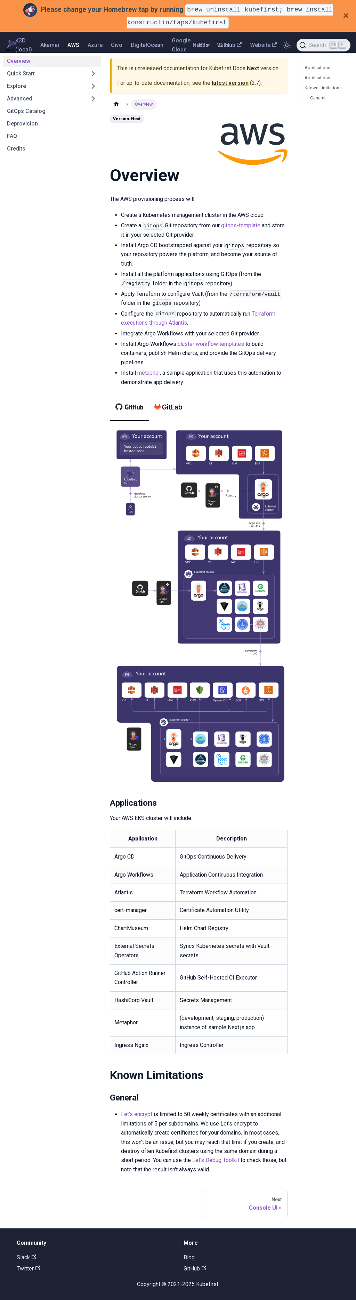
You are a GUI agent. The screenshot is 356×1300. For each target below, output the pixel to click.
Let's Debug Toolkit (215, 1160)
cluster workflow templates (211, 344)
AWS (73, 45)
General (317, 97)
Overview (18, 61)
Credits (16, 148)
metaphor (148, 372)
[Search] (323, 45)
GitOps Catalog (26, 111)
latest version (230, 83)
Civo (116, 45)
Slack (26, 1257)
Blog (189, 1257)
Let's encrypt (136, 1114)
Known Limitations (323, 87)
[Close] (346, 15)
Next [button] (198, 45)
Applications (317, 67)
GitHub (230, 45)
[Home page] (116, 104)
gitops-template (240, 225)
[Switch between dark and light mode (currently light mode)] (286, 45)
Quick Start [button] (21, 73)
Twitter (28, 1268)
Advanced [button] (19, 98)
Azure (95, 45)
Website (263, 45)
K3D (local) (23, 45)
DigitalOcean (147, 45)
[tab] (129, 407)
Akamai (49, 45)
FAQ (12, 136)
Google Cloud (181, 45)
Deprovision (22, 123)
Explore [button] (16, 86)
